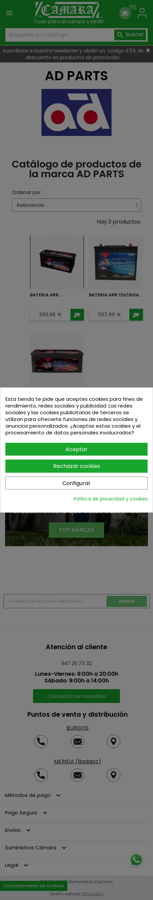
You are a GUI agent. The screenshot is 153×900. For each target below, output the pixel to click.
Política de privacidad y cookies (111, 498)
